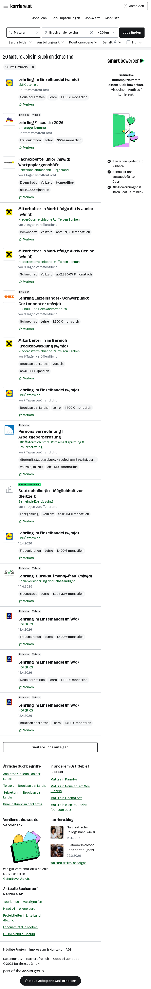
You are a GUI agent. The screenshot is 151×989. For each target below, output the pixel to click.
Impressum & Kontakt (45, 949)
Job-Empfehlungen (66, 18)
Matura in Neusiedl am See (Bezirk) (70, 788)
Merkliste (112, 18)
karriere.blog (62, 819)
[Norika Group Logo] (23, 972)
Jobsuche (39, 18)
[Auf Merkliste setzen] (26, 104)
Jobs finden (132, 32)
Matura (15, 56)
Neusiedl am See (32, 97)
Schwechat (28, 232)
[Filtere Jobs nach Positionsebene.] (85, 43)
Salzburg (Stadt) (94, 460)
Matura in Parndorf (65, 779)
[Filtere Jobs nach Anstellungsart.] (53, 43)
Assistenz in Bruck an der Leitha (21, 776)
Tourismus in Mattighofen (22, 902)
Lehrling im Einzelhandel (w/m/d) (48, 79)
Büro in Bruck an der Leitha (22, 804)
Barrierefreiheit (38, 959)
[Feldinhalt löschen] (37, 33)
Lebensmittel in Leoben (20, 927)
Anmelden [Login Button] (134, 6)
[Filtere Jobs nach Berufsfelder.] (22, 43)
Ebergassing (29, 514)
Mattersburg (45, 460)
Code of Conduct (66, 959)
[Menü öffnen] (5, 6)
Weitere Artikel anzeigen (69, 863)
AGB (69, 949)
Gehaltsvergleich (16, 879)
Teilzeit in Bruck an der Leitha (24, 786)
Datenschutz (13, 959)
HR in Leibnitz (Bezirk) (19, 934)
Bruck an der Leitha (55, 56)
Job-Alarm (92, 18)
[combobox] (23, 33)
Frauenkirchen (30, 140)
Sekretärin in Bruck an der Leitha (22, 795)
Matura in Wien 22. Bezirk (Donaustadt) (69, 807)
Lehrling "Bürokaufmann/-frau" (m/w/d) (55, 576)
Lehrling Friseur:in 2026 (40, 122)
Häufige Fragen (14, 949)
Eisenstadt (28, 182)
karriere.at (13, 894)
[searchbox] (23, 33)
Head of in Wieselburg (19, 909)
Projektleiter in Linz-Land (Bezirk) (22, 918)
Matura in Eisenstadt (66, 798)
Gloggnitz (27, 460)
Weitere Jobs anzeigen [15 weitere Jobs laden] (51, 747)
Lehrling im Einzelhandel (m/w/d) (48, 619)
